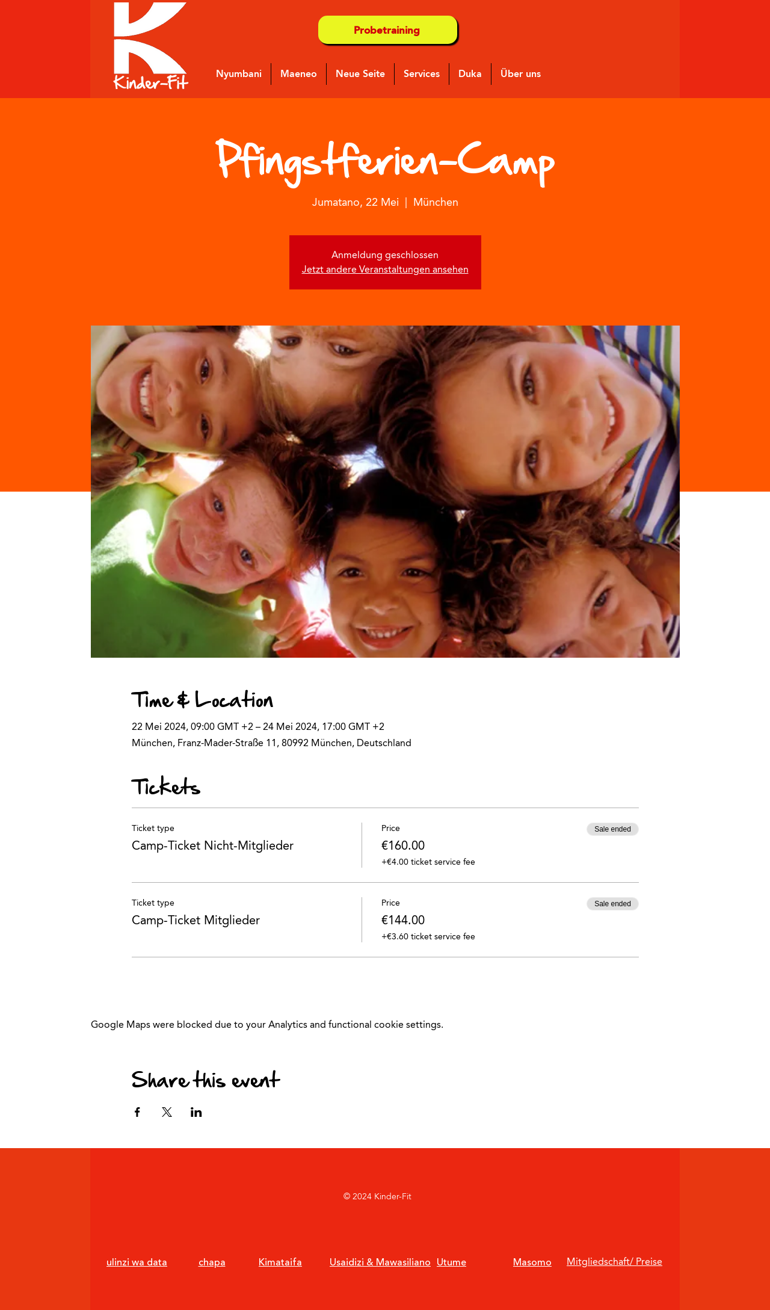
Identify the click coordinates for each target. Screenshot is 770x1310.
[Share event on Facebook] (137, 1112)
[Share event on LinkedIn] (196, 1112)
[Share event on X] (167, 1112)
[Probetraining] (387, 30)
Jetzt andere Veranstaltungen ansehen (385, 269)
